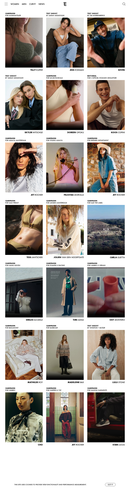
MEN (24, 4)
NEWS (42, 4)
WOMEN (15, 4)
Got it (110, 485)
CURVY (33, 4)
